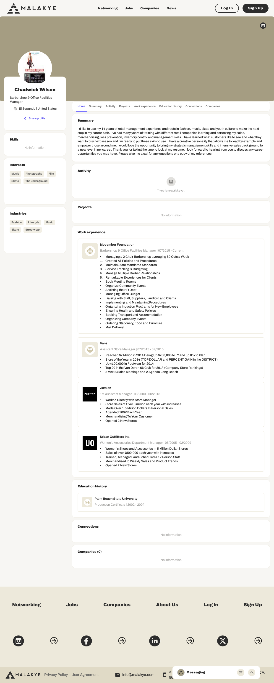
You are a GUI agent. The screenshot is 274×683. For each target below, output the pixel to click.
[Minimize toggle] (251, 672)
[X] (239, 643)
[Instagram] (35, 643)
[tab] (81, 107)
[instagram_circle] (263, 25)
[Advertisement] (35, 323)
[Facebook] (103, 643)
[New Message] (240, 672)
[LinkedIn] (171, 643)
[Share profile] (34, 118)
